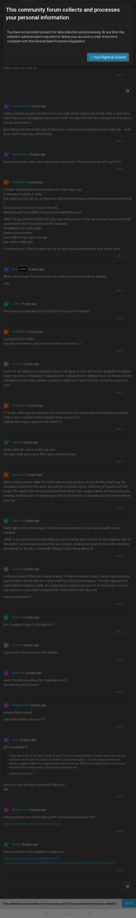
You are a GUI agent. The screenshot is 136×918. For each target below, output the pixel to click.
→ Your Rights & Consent (108, 57)
